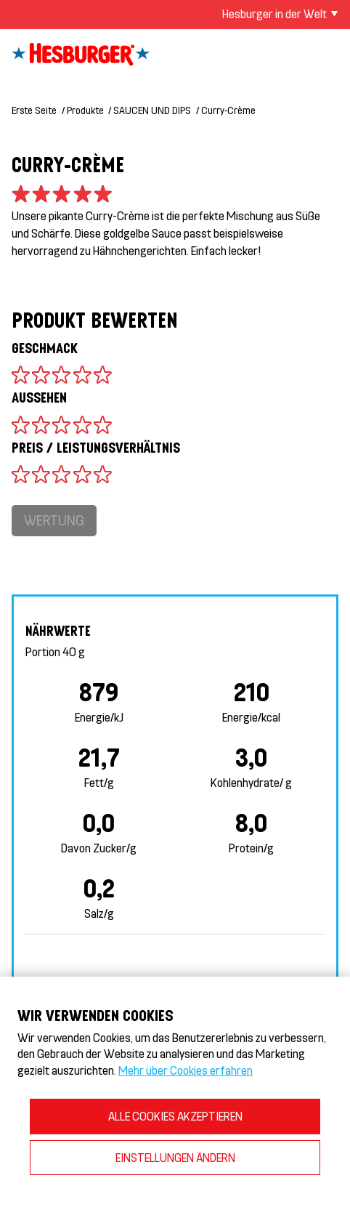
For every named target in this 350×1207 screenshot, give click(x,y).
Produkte (85, 110)
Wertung (54, 520)
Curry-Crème (228, 110)
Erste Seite (34, 110)
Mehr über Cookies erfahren (185, 1070)
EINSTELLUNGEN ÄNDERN (175, 1157)
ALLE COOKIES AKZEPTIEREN (175, 1116)
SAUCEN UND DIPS (152, 110)
